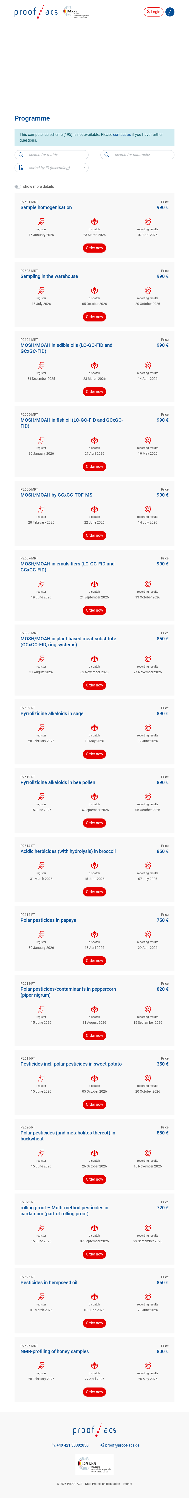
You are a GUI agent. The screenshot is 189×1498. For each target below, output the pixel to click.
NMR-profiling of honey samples (55, 1351)
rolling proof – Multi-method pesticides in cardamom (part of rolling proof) (64, 1210)
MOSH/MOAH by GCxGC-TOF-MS (56, 495)
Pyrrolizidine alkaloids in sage (52, 713)
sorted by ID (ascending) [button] (49, 168)
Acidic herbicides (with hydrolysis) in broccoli (68, 851)
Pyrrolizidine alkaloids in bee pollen (58, 782)
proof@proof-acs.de (120, 1445)
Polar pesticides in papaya (48, 920)
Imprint (127, 1484)
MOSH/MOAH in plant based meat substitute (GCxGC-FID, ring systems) (68, 641)
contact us (122, 134)
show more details (38, 186)
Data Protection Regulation (102, 1484)
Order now (94, 248)
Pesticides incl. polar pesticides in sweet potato (71, 1064)
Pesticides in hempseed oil (49, 1282)
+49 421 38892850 (70, 1445)
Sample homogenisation (46, 207)
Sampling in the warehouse (49, 276)
